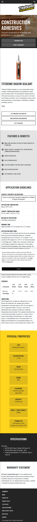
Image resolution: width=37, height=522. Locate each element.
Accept (18, 269)
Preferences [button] (9, 262)
